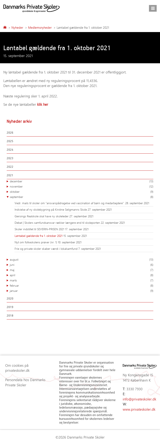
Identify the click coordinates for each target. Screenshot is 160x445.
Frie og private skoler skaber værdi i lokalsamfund (46, 249)
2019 (10, 307)
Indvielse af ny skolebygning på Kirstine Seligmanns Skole (51, 209)
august (81, 259)
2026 (10, 132)
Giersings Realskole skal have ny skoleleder (42, 216)
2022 (10, 167)
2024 (10, 150)
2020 (10, 298)
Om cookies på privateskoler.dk (17, 368)
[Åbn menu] (153, 8)
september (81, 197)
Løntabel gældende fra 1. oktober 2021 (39, 236)
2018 (10, 315)
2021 (10, 175)
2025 (10, 141)
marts (81, 280)
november (81, 186)
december (81, 181)
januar (81, 291)
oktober (81, 192)
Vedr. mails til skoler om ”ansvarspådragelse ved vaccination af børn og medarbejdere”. (70, 203)
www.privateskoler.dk (139, 409)
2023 (10, 158)
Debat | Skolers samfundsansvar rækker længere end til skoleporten (58, 223)
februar (81, 285)
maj (81, 270)
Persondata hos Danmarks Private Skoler (25, 382)
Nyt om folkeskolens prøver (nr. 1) (36, 242)
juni (81, 265)
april (81, 275)
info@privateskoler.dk (139, 399)
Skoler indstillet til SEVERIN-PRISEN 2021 (40, 229)
